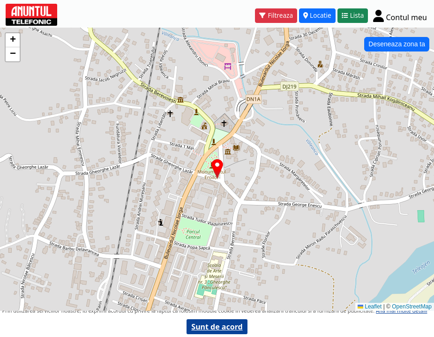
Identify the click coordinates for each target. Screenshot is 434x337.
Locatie (317, 15)
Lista (353, 15)
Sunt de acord (216, 327)
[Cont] (400, 15)
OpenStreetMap (412, 306)
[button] (217, 168)
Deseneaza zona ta (396, 44)
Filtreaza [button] (276, 15)
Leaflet (370, 306)
